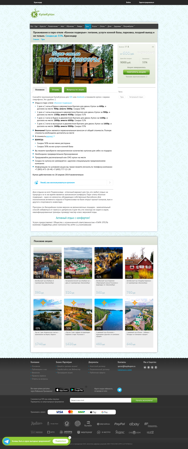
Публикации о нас (39, 369)
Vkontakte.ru (148, 367)
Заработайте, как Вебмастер (68, 369)
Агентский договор (97, 366)
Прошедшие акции (65, 372)
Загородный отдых (136, 97)
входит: (49, 136)
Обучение (71, 26)
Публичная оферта (97, 372)
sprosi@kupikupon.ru (126, 366)
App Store (62, 390)
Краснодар (38, 2)
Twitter (152, 367)
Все (32, 26)
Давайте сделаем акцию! (67, 366)
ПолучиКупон (129, 26)
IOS (71, 97)
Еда (36, 26)
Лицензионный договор (100, 369)
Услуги (95, 26)
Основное (39, 89)
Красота (43, 26)
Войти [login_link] (128, 2)
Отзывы (55, 89)
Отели (103, 26)
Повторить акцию (136, 72)
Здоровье (118, 26)
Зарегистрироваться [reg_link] (146, 2)
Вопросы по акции (75, 89)
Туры (88, 26)
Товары (80, 26)
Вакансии (36, 372)
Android (81, 97)
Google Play (77, 390)
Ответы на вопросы (40, 379)
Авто (63, 26)
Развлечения (53, 26)
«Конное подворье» (63, 102)
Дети (110, 26)
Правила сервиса (39, 376)
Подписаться (60, 441)
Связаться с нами (125, 370)
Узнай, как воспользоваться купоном (57, 182)
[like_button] (150, 47)
